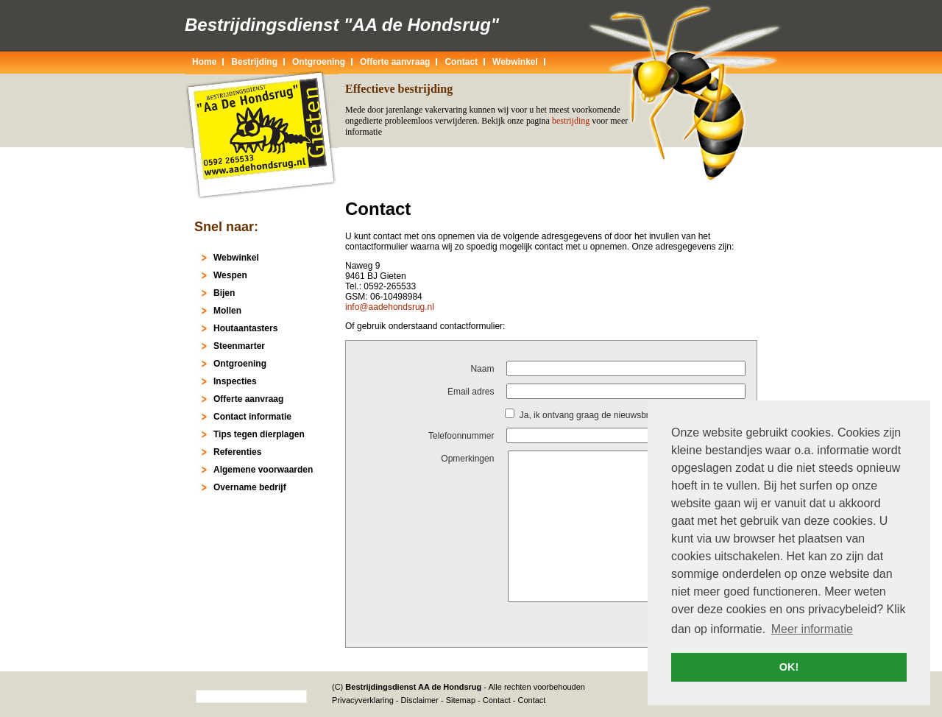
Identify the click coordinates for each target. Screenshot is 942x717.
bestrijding (570, 121)
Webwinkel (515, 62)
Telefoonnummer (461, 436)
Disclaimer (420, 700)
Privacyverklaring (363, 700)
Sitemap (460, 700)
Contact (497, 700)
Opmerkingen (467, 458)
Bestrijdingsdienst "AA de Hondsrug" (342, 25)
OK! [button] (788, 667)
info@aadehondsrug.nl (389, 307)
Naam (482, 369)
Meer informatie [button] (812, 629)
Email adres (470, 391)
